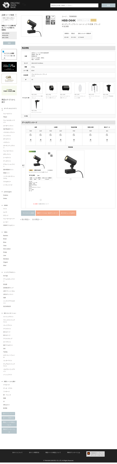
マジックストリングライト (9, 322)
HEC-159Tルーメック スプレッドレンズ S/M (79, 96)
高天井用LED (7, 307)
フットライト (7, 136)
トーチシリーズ (7, 185)
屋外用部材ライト (8, 170)
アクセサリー (7, 182)
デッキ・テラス (7, 389)
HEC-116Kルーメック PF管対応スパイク (108, 96)
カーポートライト (8, 126)
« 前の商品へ (25, 219)
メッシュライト (7, 376)
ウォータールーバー (9, 219)
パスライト (6, 142)
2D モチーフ (6, 333)
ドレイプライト (7, 326)
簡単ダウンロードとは (9, 432)
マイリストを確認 (9, 53)
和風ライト (6, 173)
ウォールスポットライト (9, 121)
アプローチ (6, 386)
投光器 (5, 285)
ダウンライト (7, 154)
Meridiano (6, 260)
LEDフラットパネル (9, 292)
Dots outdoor (7, 249)
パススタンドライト (9, 132)
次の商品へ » (37, 219)
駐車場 (5, 409)
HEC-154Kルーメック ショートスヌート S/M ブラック (51, 96)
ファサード (6, 393)
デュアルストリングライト (9, 366)
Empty (5, 253)
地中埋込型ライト (8, 129)
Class (4, 246)
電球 (4, 298)
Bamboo (5, 236)
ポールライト (7, 139)
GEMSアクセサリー (9, 226)
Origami (5, 263)
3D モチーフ (6, 336)
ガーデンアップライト (9, 147)
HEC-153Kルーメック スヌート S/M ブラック (65, 96)
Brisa (4, 243)
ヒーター (5, 222)
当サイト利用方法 (8, 419)
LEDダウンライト (8, 295)
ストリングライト (8, 318)
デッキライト (7, 161)
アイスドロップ (7, 340)
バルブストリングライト (9, 371)
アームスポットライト (9, 281)
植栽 (4, 399)
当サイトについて (8, 415)
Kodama (5, 195)
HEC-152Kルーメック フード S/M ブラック (36, 96)
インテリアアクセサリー (9, 303)
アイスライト (7, 330)
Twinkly (5, 353)
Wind (4, 266)
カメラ (5, 213)
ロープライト (7, 343)
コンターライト (7, 362)
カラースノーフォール (9, 357)
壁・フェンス (7, 396)
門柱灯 (5, 117)
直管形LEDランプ (8, 289)
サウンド (5, 216)
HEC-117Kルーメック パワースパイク (94, 96)
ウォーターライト (8, 151)
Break (5, 239)
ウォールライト (7, 114)
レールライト (7, 158)
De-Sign (5, 277)
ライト (5, 209)
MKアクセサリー (8, 346)
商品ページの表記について (9, 425)
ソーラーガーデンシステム (9, 177)
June (4, 256)
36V (4, 350)
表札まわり (6, 406)
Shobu (5, 199)
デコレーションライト (9, 165)
